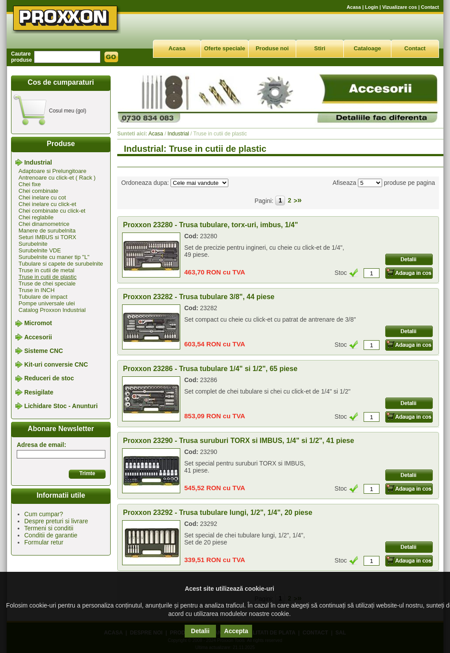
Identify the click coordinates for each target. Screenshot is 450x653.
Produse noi (272, 48)
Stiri (319, 48)
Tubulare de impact (43, 296)
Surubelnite (33, 243)
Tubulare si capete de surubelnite (61, 263)
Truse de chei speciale (47, 283)
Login (371, 7)
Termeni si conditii (48, 528)
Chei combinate (38, 191)
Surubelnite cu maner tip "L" (54, 257)
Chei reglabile (36, 217)
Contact (430, 7)
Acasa (353, 7)
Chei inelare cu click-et (47, 204)
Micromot (38, 323)
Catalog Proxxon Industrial (52, 310)
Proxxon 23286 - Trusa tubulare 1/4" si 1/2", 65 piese (210, 368)
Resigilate (38, 392)
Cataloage (367, 48)
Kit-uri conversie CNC (56, 364)
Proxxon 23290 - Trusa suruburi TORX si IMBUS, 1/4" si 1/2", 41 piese (238, 440)
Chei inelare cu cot (42, 197)
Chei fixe (30, 184)
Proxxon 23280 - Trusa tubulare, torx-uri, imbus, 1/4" (210, 225)
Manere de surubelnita (47, 230)
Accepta (236, 630)
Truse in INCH (37, 290)
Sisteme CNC (43, 350)
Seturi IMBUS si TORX (47, 237)
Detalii (200, 630)
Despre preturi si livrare (56, 521)
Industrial (38, 162)
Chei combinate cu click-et (52, 210)
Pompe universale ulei (47, 303)
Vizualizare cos (399, 7)
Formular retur (43, 542)
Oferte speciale (224, 48)
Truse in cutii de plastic (48, 277)
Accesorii (38, 337)
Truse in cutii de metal (46, 270)
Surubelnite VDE (40, 250)
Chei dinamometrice (44, 224)
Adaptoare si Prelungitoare (52, 171)
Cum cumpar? (43, 514)
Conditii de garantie (51, 535)
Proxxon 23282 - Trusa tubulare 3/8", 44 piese (199, 296)
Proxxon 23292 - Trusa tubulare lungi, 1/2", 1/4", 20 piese (217, 512)
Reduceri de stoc (49, 378)
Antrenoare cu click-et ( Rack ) (57, 177)
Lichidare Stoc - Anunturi (61, 405)
